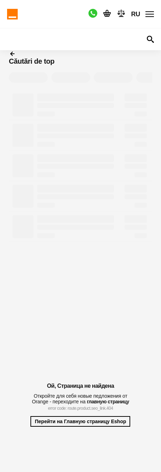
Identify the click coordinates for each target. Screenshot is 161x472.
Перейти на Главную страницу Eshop (80, 421)
